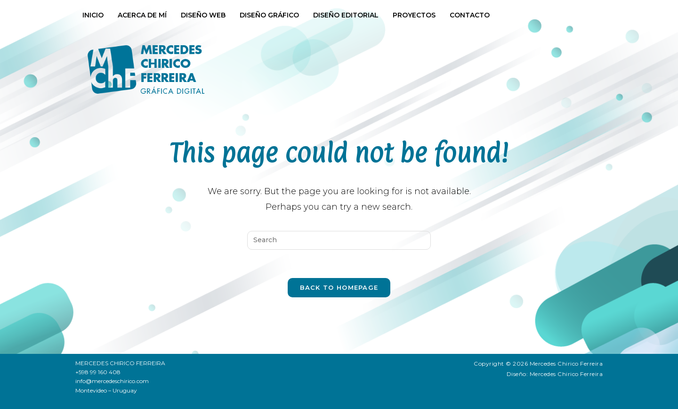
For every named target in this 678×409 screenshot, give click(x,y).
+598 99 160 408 (98, 372)
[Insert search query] (339, 240)
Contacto (470, 15)
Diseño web (203, 15)
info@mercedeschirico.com (112, 380)
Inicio (93, 15)
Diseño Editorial (346, 15)
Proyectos (414, 15)
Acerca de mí (142, 15)
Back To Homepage (339, 287)
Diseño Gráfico (269, 15)
